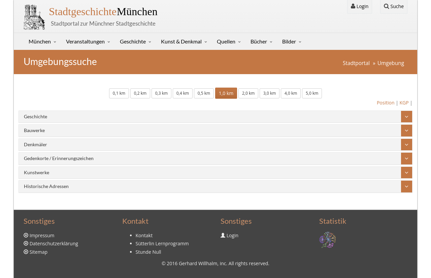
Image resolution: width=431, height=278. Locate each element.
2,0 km (248, 93)
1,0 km (226, 93)
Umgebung (390, 63)
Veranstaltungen (85, 41)
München (103, 11)
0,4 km (182, 93)
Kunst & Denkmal (181, 41)
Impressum (42, 235)
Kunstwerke (36, 172)
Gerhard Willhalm (198, 263)
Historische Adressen (46, 186)
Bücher (259, 41)
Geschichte (133, 41)
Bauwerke (34, 130)
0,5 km (204, 93)
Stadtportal (356, 63)
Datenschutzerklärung (54, 243)
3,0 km (269, 93)
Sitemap (38, 252)
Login (359, 6)
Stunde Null (148, 252)
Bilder (289, 41)
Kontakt (144, 235)
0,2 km (140, 93)
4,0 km (291, 93)
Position (386, 102)
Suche (394, 6)
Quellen (226, 41)
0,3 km (161, 93)
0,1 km (119, 93)
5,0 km (312, 93)
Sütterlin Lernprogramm (162, 243)
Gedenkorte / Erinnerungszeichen (59, 158)
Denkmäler (35, 144)
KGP (403, 102)
